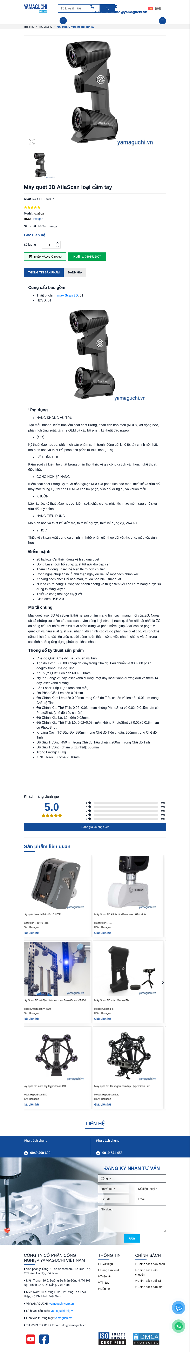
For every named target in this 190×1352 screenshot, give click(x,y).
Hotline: (78, 256)
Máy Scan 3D (45, 27)
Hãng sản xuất (108, 1270)
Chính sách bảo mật (149, 1287)
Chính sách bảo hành (150, 1264)
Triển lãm (105, 1276)
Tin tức (103, 1282)
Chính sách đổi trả (148, 1280)
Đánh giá (75, 272)
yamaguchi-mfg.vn (62, 1310)
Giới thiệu (105, 1264)
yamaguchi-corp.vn (61, 1303)
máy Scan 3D (67, 295)
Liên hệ (104, 1288)
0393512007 (87, 256)
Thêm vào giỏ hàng (45, 256)
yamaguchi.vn (63, 1318)
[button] (162, 983)
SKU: (27, 199)
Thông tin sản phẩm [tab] (44, 272)
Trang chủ (29, 27)
